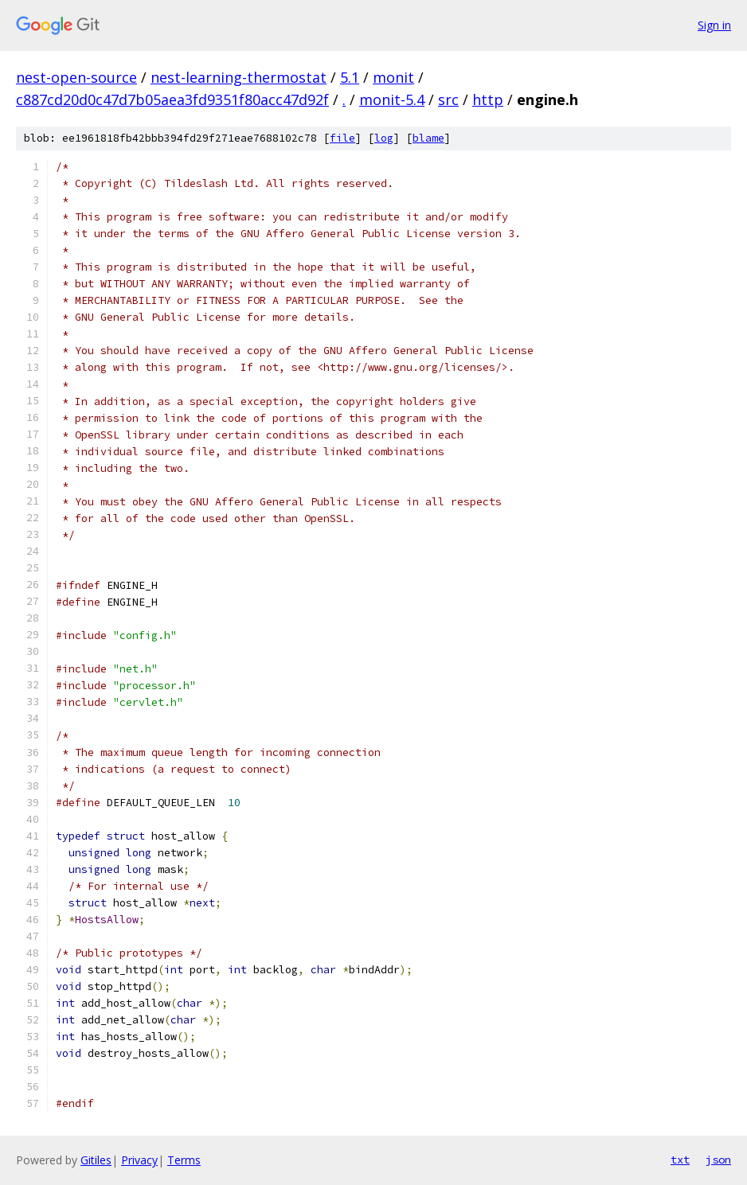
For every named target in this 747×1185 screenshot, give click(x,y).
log (383, 138)
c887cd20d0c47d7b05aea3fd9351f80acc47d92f (172, 99)
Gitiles (95, 1159)
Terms (184, 1159)
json (718, 1159)
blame (428, 138)
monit (393, 77)
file (342, 138)
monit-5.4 (391, 99)
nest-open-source (76, 77)
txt (680, 1159)
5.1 (349, 77)
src (448, 99)
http (487, 99)
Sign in (714, 25)
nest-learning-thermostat (239, 77)
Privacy (139, 1159)
